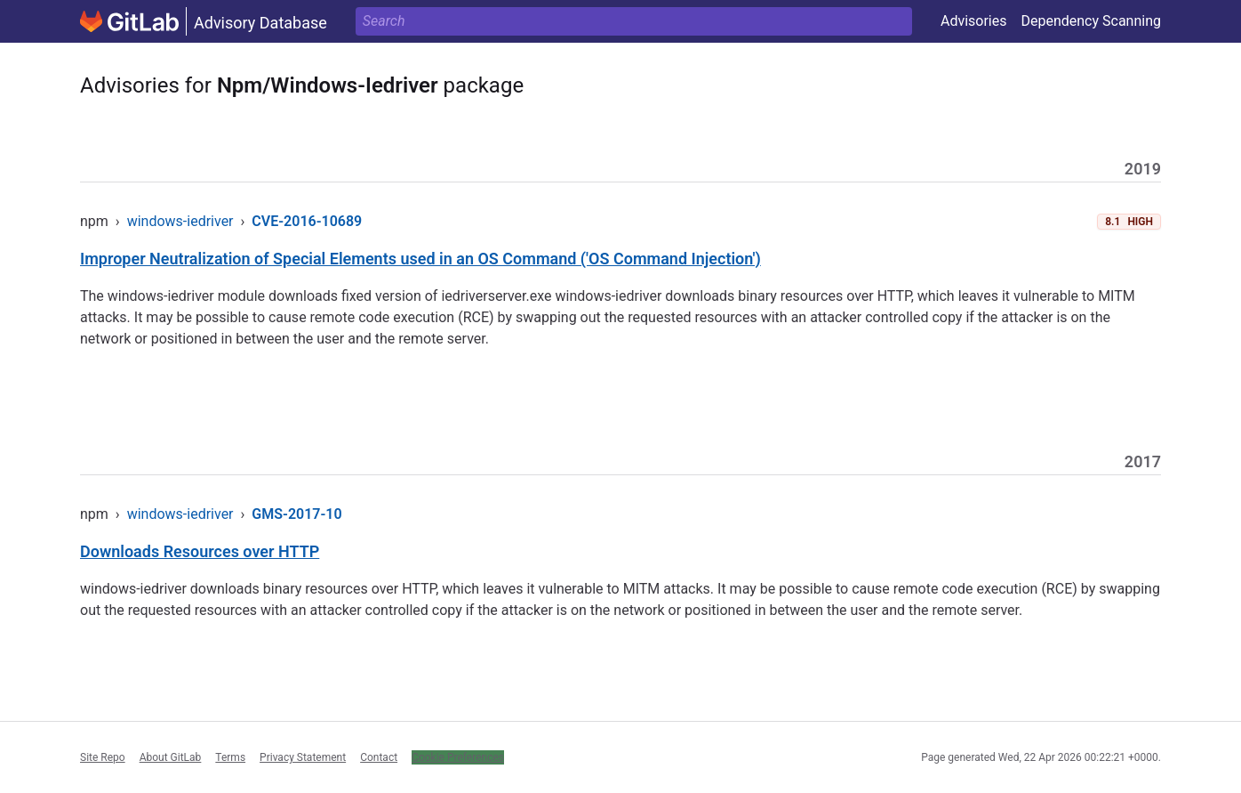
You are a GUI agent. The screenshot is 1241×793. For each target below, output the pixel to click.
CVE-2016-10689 (307, 221)
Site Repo (102, 757)
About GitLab (171, 757)
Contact (378, 757)
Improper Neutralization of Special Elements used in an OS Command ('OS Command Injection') (420, 258)
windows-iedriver (180, 221)
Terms (230, 757)
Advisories (974, 20)
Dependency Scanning (1091, 20)
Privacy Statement (303, 757)
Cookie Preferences (458, 757)
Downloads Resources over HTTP (199, 551)
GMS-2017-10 (296, 514)
